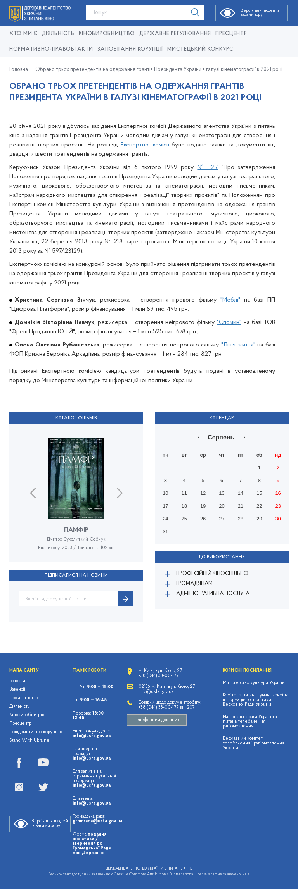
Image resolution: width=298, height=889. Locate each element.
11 (184, 493)
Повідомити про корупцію (35, 732)
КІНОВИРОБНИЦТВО (107, 34)
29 (259, 519)
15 (259, 493)
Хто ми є (23, 34)
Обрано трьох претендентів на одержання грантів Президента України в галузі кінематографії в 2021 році (158, 69)
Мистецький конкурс (200, 49)
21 (240, 506)
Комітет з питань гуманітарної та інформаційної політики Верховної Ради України (255, 700)
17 (165, 506)
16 (278, 493)
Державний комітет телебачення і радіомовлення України (253, 743)
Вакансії (17, 689)
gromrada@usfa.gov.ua (97, 821)
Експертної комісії (145, 145)
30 (278, 519)
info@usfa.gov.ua (92, 736)
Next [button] (119, 493)
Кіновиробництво (27, 715)
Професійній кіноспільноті (214, 574)
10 (165, 493)
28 (240, 519)
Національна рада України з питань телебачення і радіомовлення (250, 722)
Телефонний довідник (157, 720)
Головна (18, 69)
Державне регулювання (175, 34)
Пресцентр (231, 34)
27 (221, 519)
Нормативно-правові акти (51, 49)
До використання (222, 557)
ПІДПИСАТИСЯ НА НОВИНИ (76, 575)
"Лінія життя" (238, 345)
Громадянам (194, 584)
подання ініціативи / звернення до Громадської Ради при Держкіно (92, 843)
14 (240, 493)
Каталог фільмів (76, 418)
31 (165, 531)
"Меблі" (230, 300)
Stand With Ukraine (29, 740)
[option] (76, 500)
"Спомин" (229, 322)
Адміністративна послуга (212, 594)
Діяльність (58, 34)
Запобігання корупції (130, 49)
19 (203, 506)
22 (259, 506)
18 (184, 506)
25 (184, 519)
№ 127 (207, 167)
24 (165, 519)
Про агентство (23, 698)
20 (221, 506)
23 (278, 506)
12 (203, 493)
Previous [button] (33, 493)
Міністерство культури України (254, 683)
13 (221, 493)
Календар (222, 418)
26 (203, 519)
